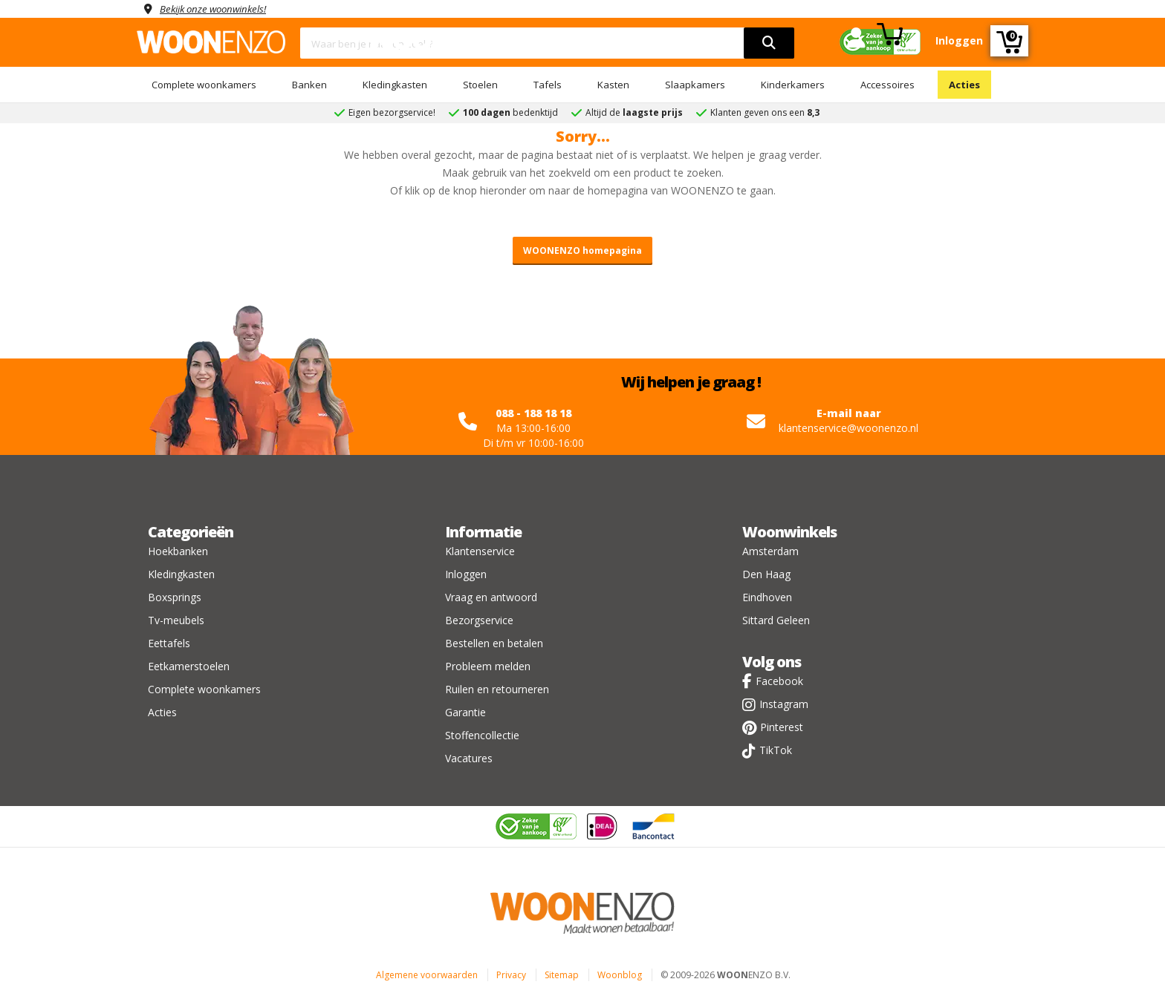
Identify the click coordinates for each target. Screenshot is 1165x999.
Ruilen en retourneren (497, 689)
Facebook (779, 681)
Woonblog (619, 975)
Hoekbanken (178, 551)
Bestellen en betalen (494, 643)
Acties (964, 84)
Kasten (613, 84)
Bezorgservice (479, 620)
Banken (309, 84)
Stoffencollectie (482, 735)
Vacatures (469, 758)
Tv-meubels (176, 620)
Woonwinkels (789, 532)
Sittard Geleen (776, 620)
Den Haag (766, 574)
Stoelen (480, 84)
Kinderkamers (793, 84)
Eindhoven (767, 597)
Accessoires (887, 84)
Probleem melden (487, 666)
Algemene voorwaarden (427, 975)
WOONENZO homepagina (582, 250)
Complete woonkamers (204, 84)
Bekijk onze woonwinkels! (218, 8)
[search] (769, 43)
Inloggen (466, 574)
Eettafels (169, 643)
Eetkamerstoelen (189, 666)
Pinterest (781, 727)
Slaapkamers (695, 84)
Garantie (465, 712)
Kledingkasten (395, 84)
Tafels (547, 84)
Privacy (511, 975)
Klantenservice (480, 551)
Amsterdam (770, 551)
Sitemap (562, 975)
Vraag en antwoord (491, 597)
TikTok (775, 750)
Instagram (783, 704)
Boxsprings (174, 597)
